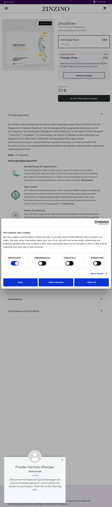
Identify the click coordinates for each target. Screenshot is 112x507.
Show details (97, 273)
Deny (20, 282)
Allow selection (56, 282)
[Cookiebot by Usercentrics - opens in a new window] (96, 223)
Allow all (91, 282)
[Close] (62, 459)
